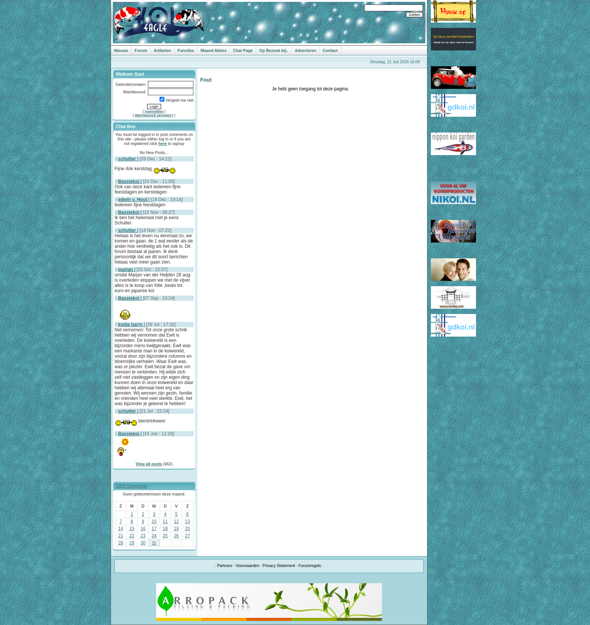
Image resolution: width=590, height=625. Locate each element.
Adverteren (305, 50)
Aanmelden (153, 111)
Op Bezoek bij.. (273, 50)
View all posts (148, 464)
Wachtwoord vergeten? (154, 115)
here (162, 143)
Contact (330, 50)
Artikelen (162, 50)
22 (131, 535)
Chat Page (243, 50)
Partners (224, 565)
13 (187, 521)
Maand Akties (214, 50)
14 (120, 528)
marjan (126, 269)
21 (120, 535)
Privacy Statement (279, 565)
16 (142, 528)
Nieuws (121, 50)
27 (187, 535)
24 (154, 535)
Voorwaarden (247, 565)
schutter (127, 159)
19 (176, 528)
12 (176, 521)
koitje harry (131, 324)
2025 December (132, 486)
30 (142, 543)
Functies (186, 50)
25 (165, 535)
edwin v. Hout (133, 199)
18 (165, 528)
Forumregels (309, 565)
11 (165, 521)
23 (142, 535)
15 (131, 528)
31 (154, 543)
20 (187, 528)
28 (120, 543)
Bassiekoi (129, 181)
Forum (141, 50)
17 (154, 528)
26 (176, 535)
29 (131, 543)
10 (154, 521)
